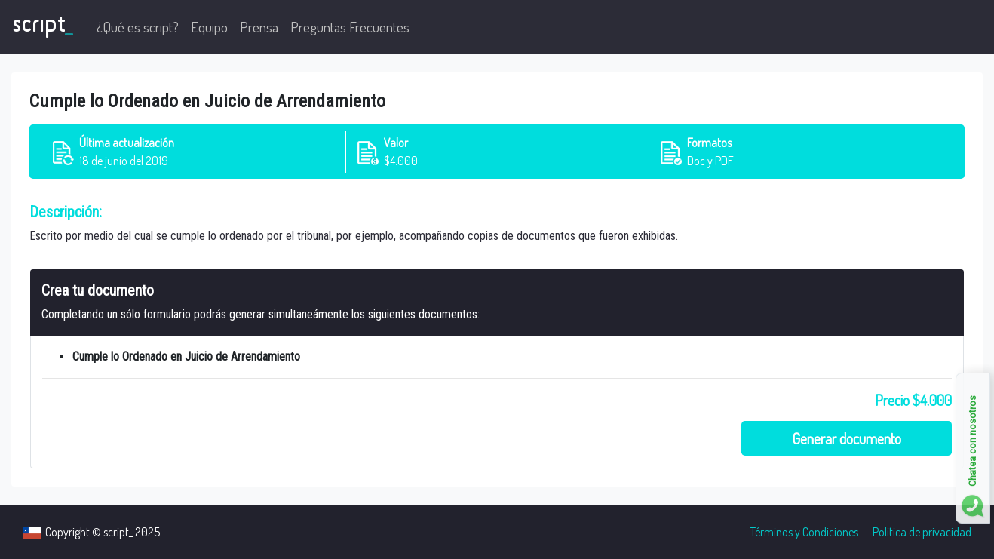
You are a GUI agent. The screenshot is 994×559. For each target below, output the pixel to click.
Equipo (209, 26)
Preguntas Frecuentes (350, 26)
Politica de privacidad (922, 531)
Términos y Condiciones (804, 531)
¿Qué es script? (138, 26)
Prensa (259, 26)
